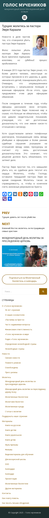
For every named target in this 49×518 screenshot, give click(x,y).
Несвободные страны (14, 349)
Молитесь (6, 377)
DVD (7, 464)
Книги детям (10, 430)
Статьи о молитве (13, 411)
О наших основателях (15, 315)
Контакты (6, 493)
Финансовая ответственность (18, 329)
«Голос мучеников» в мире (17, 334)
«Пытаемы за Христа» (14, 319)
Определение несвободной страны (20, 344)
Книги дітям (10, 440)
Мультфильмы (11, 445)
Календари (10, 469)
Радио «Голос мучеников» (16, 339)
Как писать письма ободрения (15, 503)
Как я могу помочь (10, 498)
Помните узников (13, 362)
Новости (6, 354)
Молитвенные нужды (14, 406)
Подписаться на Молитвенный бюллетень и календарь (24, 279)
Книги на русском (13, 425)
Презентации (11, 478)
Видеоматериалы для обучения (19, 454)
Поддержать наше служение (14, 416)
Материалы (7, 421)
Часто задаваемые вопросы (17, 324)
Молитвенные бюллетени (16, 397)
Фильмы (8, 449)
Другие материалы (13, 488)
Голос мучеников (24, 5)
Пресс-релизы (11, 372)
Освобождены (11, 367)
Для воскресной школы (15, 459)
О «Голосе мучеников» (12, 306)
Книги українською (13, 435)
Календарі (9, 474)
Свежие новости (12, 358)
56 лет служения (12, 310)
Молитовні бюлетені (14, 401)
